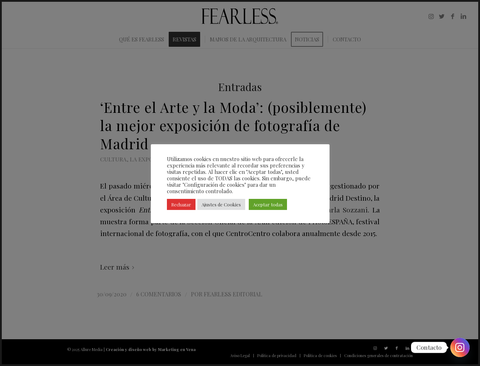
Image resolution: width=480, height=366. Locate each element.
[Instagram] (460, 347)
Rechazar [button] (181, 204)
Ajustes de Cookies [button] (221, 204)
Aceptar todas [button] (268, 204)
